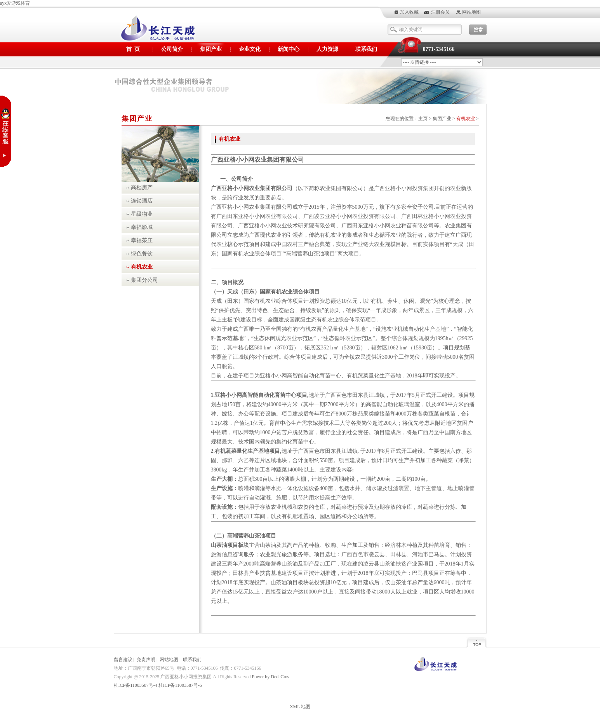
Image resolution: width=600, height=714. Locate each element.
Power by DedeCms (270, 676)
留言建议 (123, 659)
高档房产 (142, 187)
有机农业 (465, 118)
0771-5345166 (439, 49)
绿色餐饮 (142, 254)
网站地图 (471, 12)
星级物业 (142, 214)
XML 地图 (300, 706)
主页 (423, 118)
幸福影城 (142, 227)
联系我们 (366, 49)
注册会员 (440, 12)
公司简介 (172, 49)
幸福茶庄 (142, 240)
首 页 (133, 49)
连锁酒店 (142, 201)
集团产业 (211, 49)
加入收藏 (409, 12)
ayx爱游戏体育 (15, 3)
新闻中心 (288, 49)
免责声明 (146, 659)
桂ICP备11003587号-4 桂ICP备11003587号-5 (158, 685)
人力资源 (327, 49)
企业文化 (250, 49)
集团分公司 (144, 280)
